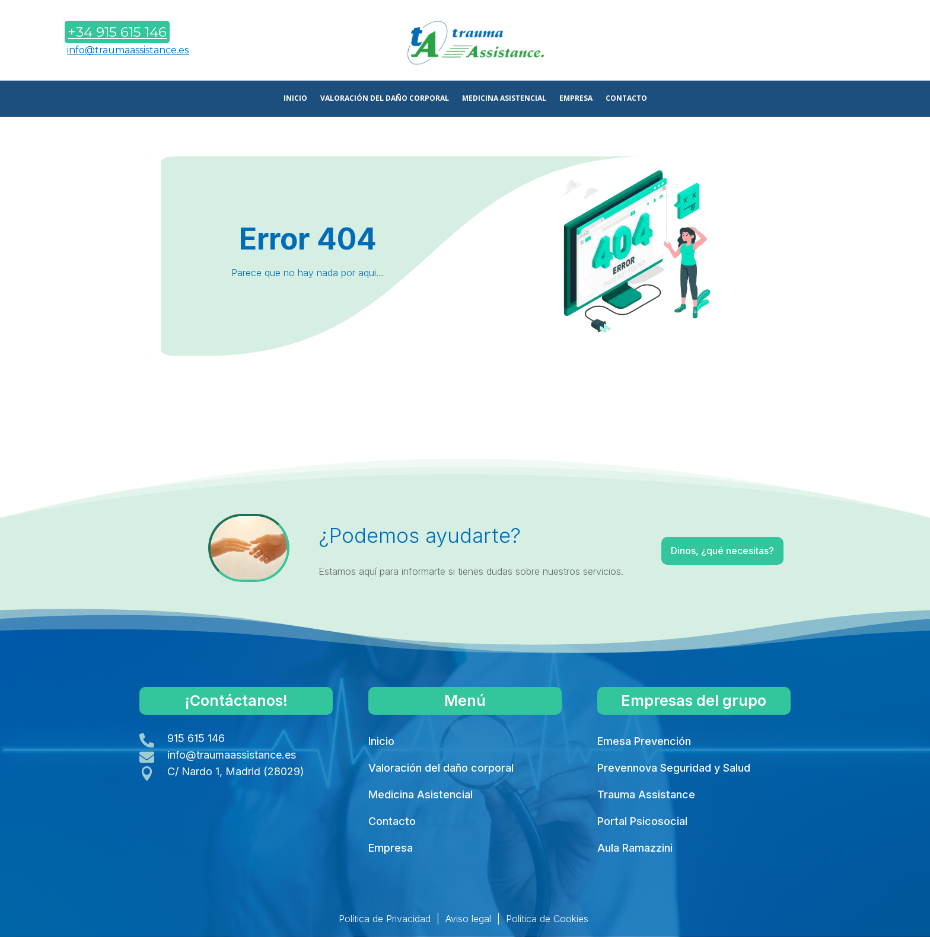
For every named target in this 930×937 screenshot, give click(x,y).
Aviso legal (468, 919)
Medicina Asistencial (420, 794)
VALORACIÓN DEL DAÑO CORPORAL (384, 98)
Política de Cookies (547, 919)
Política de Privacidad (385, 919)
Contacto (392, 821)
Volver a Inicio (464, 395)
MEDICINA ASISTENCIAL (504, 98)
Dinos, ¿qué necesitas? (694, 553)
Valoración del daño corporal (441, 768)
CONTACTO (626, 98)
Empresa (390, 848)
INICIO (295, 98)
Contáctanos (824, 43)
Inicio (381, 741)
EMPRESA (576, 98)
